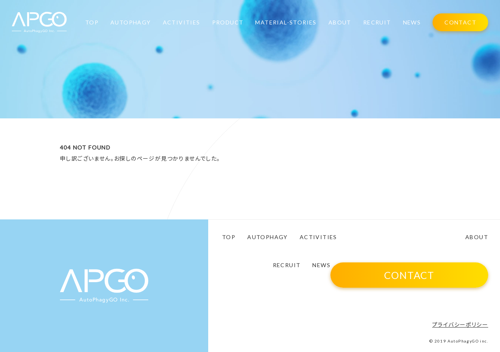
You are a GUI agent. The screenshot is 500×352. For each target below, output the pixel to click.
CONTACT (460, 22)
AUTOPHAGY (130, 22)
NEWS (412, 22)
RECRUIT (377, 22)
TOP (92, 22)
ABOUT (339, 22)
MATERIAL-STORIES (285, 22)
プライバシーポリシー (460, 324)
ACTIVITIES (181, 22)
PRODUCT (228, 22)
